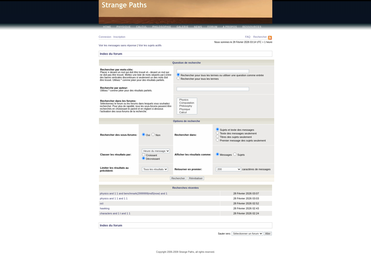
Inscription (119, 36)
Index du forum (111, 54)
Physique (124, 27)
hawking (104, 208)
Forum (213, 27)
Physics (187, 99)
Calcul (141, 27)
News (198, 27)
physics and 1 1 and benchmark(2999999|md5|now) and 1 (133, 193)
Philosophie (161, 27)
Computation (187, 102)
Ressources (251, 27)
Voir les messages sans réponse (117, 45)
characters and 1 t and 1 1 (115, 213)
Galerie (183, 27)
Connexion (105, 36)
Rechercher (260, 36)
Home (107, 27)
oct (101, 203)
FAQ (247, 36)
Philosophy (187, 106)
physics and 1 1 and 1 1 (113, 198)
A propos (230, 27)
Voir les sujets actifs (149, 45)
